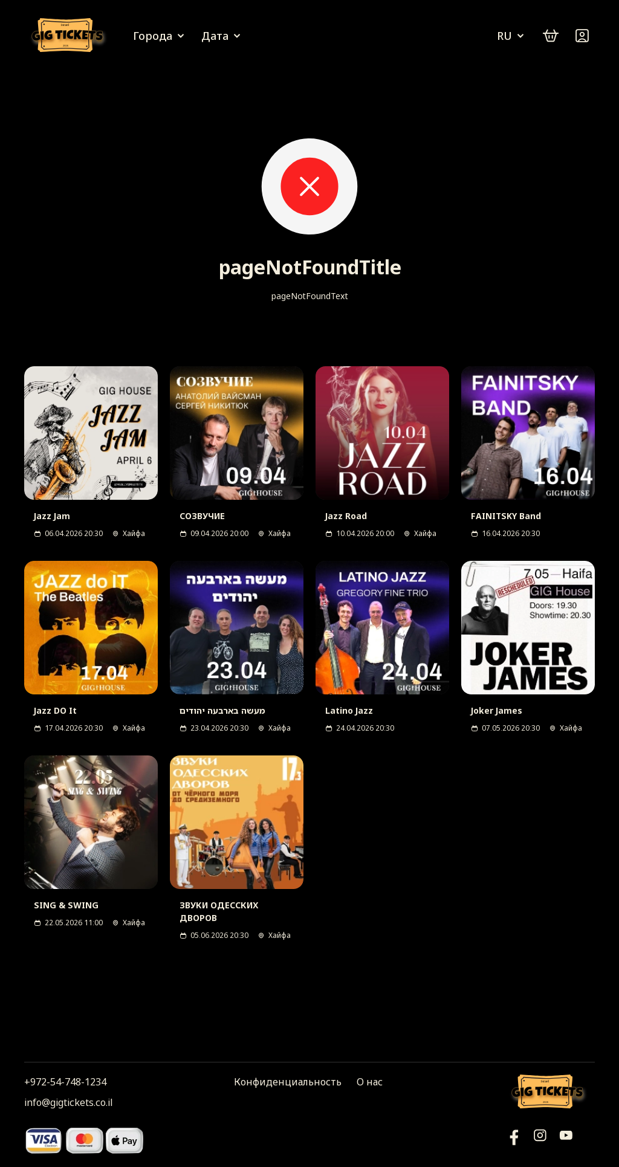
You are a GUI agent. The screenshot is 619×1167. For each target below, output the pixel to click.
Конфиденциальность (288, 1081)
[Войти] (582, 35)
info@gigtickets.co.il (68, 1102)
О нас (370, 1081)
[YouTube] (514, 1140)
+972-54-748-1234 (65, 1081)
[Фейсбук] (566, 1140)
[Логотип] (69, 36)
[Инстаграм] (540, 1140)
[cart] (550, 35)
